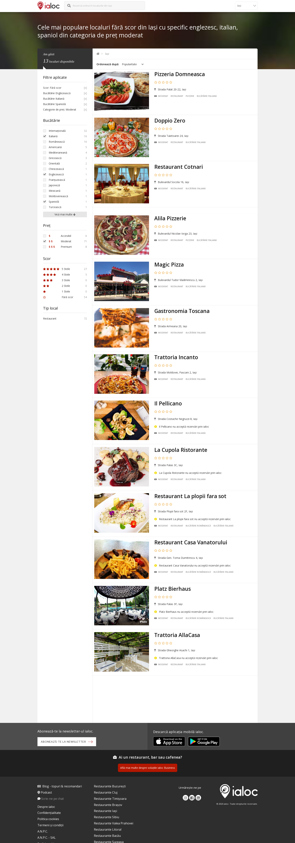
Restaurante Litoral (107, 830)
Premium (60, 246)
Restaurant (178, 97)
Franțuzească (57, 180)
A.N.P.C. (42, 832)
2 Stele (56, 286)
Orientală (54, 163)
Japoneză (54, 185)
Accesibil (60, 236)
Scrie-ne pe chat (52, 799)
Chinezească (56, 169)
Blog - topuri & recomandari (62, 787)
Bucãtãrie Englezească (57, 93)
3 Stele (56, 280)
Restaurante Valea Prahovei (113, 824)
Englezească (56, 174)
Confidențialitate (49, 813)
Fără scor (58, 297)
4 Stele (56, 274)
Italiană (53, 136)
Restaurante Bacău (107, 836)
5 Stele (56, 269)
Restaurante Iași (105, 812)
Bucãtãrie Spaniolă (54, 104)
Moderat (162, 97)
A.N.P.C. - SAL (46, 838)
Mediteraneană (58, 152)
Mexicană (54, 190)
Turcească (55, 207)
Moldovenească (58, 196)
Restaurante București (110, 787)
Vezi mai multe (65, 214)
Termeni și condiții (50, 826)
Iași (107, 53)
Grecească (55, 158)
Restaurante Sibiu (106, 818)
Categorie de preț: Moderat (59, 109)
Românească (57, 141)
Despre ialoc (46, 807)
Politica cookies (48, 820)
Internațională (57, 131)
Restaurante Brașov (108, 805)
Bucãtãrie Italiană (208, 97)
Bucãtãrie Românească (199, 516)
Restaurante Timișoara (110, 799)
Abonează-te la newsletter (64, 742)
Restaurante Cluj (105, 793)
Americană (55, 147)
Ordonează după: (108, 64)
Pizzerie (191, 97)
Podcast (46, 793)
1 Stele (56, 291)
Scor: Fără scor (52, 87)
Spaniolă (54, 201)
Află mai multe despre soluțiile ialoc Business (147, 768)
